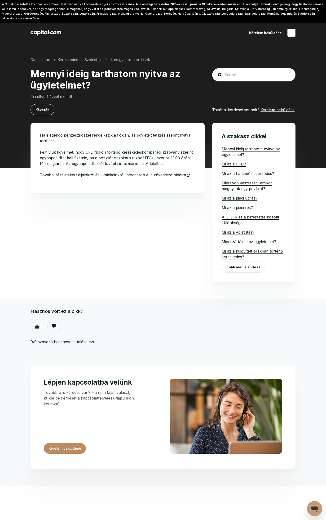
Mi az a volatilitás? (238, 232)
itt (142, 163)
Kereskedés (67, 59)
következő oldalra (170, 175)
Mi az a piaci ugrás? (239, 198)
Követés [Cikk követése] (42, 110)
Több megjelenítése (243, 267)
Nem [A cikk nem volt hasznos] (54, 326)
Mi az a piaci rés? (237, 207)
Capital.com (41, 59)
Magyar (291, 33)
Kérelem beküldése (265, 33)
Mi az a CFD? (234, 164)
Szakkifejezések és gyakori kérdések (117, 59)
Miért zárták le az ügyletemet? (249, 241)
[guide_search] (253, 74)
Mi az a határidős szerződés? (248, 173)
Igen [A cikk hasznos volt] (37, 326)
